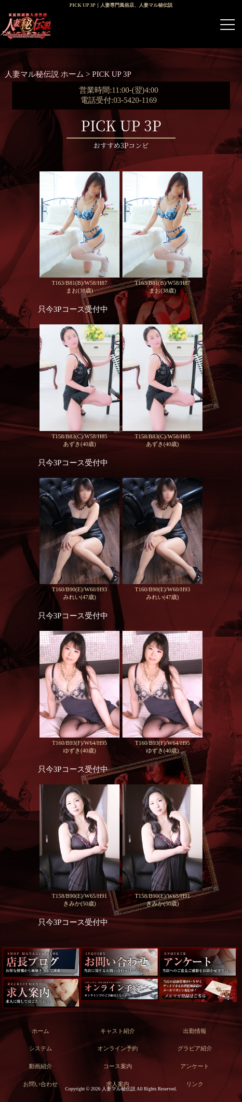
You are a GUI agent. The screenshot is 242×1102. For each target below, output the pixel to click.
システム (40, 1048)
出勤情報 (194, 1031)
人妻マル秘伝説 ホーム (45, 74)
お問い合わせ (40, 1084)
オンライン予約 (117, 1048)
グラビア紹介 (194, 1048)
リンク (194, 1084)
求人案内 (117, 1084)
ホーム (40, 1031)
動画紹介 (40, 1066)
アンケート (194, 1066)
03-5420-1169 (135, 100)
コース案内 (117, 1066)
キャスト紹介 (117, 1031)
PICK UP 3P (111, 74)
